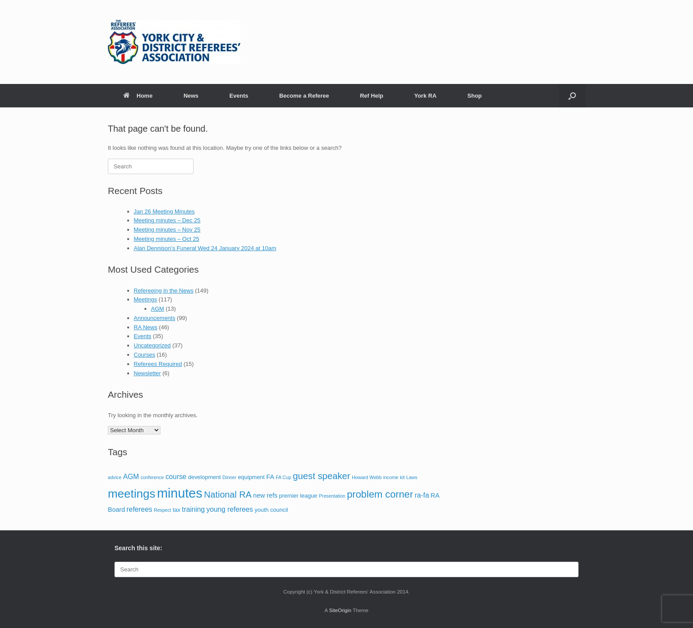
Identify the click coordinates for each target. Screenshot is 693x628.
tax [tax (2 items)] (176, 509)
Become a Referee (304, 95)
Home (137, 95)
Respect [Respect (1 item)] (162, 510)
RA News (145, 327)
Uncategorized (152, 345)
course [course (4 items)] (175, 476)
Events (238, 95)
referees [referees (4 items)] (139, 509)
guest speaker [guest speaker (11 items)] (321, 476)
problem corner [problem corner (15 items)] (380, 494)
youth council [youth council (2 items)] (271, 509)
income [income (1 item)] (390, 477)
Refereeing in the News (164, 290)
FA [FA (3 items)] (270, 476)
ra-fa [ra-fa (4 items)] (422, 495)
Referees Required (158, 364)
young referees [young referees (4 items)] (229, 509)
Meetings (145, 299)
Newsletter (147, 373)
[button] (572, 95)
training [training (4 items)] (193, 509)
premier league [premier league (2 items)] (298, 495)
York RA (425, 95)
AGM (157, 308)
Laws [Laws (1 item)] (411, 477)
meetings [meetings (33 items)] (132, 493)
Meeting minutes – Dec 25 (167, 220)
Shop (475, 95)
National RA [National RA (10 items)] (227, 494)
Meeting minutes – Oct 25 (166, 239)
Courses (144, 354)
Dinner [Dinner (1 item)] (229, 477)
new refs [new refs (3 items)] (265, 495)
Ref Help (371, 95)
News (190, 95)
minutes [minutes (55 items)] (179, 493)
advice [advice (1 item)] (115, 477)
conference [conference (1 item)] (152, 477)
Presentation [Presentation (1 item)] (332, 496)
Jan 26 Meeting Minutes (164, 211)
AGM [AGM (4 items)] (131, 476)
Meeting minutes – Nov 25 (167, 229)
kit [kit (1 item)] (402, 477)
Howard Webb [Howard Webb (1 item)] (366, 477)
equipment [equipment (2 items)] (251, 477)
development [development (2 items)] (204, 477)
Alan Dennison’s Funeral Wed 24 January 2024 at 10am (205, 248)
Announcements (154, 318)
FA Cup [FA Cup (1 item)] (283, 477)
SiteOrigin (340, 610)
